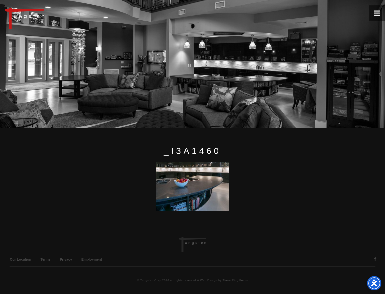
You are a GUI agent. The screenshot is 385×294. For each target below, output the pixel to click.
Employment (91, 259)
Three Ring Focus (235, 280)
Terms (46, 259)
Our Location (20, 259)
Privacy (66, 259)
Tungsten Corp (150, 280)
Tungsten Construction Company (42, 18)
